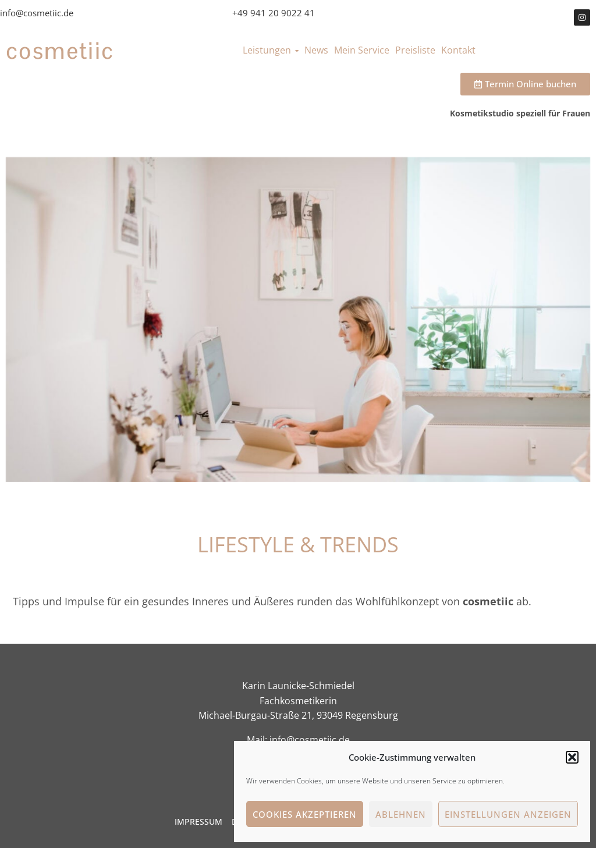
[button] (572, 757)
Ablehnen (400, 814)
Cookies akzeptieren (305, 814)
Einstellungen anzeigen (508, 814)
